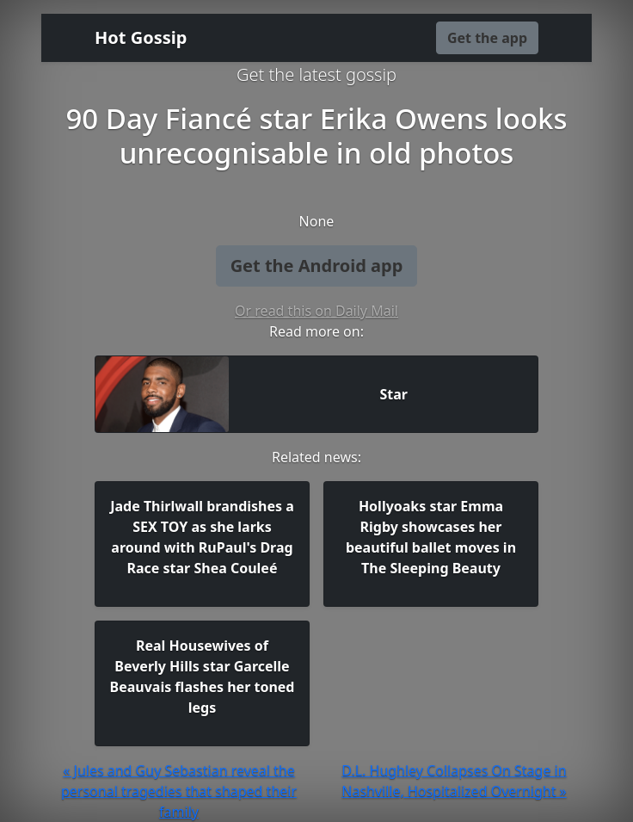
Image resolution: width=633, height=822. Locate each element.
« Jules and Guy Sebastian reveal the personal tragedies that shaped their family (179, 791)
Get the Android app (316, 265)
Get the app (487, 37)
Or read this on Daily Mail (316, 310)
